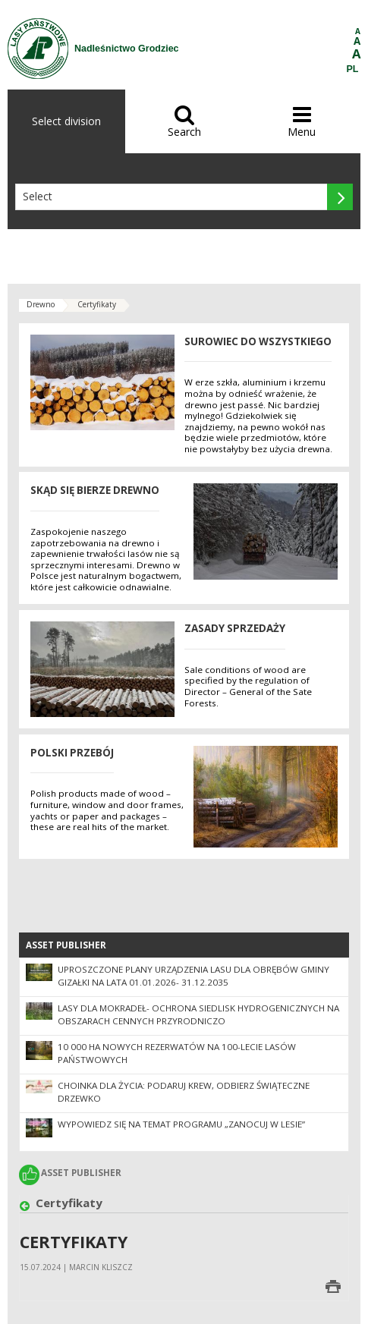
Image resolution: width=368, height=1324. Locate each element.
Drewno (41, 304)
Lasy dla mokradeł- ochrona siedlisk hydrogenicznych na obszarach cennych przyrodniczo (198, 1014)
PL (353, 69)
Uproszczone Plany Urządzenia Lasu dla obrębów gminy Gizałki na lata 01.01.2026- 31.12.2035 (193, 976)
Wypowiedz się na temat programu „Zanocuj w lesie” (181, 1124)
